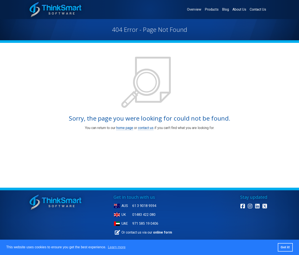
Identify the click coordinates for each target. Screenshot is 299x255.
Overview (195, 9)
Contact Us (258, 9)
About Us (239, 9)
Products (212, 9)
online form (162, 232)
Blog (225, 9)
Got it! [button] (285, 247)
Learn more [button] (117, 247)
